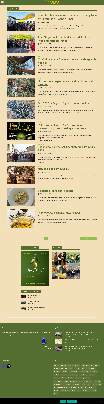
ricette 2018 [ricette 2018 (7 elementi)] (64, 390)
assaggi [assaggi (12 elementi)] (77, 365)
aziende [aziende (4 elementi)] (96, 365)
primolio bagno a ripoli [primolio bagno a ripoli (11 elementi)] (60, 387)
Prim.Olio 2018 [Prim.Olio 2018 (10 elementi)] (58, 384)
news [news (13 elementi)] (88, 375)
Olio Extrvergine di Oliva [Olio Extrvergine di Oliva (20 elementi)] (61, 381)
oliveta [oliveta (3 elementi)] (86, 381)
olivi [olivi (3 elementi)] (91, 381)
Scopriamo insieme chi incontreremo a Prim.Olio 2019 (66, 148)
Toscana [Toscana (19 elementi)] (93, 390)
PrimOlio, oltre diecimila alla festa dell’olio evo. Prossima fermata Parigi (65, 39)
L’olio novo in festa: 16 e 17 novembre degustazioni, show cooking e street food (62, 127)
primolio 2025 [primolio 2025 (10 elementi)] (97, 384)
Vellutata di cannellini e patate (55, 190)
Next (87, 238)
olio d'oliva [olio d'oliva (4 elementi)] (70, 378)
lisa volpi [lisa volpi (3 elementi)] (82, 375)
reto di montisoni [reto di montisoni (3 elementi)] (90, 387)
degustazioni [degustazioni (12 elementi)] (69, 368)
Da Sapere (41, 144)
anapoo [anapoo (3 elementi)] (70, 365)
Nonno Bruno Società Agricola (37, 307)
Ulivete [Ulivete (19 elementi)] (56, 394)
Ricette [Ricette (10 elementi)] (56, 390)
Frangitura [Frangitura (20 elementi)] (57, 371)
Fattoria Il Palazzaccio (34, 301)
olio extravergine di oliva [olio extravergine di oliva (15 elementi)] (83, 378)
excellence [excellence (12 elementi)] (92, 368)
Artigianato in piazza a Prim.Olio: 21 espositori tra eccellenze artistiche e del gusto (80, 347)
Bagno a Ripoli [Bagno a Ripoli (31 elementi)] (58, 368)
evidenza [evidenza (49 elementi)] (84, 368)
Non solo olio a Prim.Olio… (53, 168)
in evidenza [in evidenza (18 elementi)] (93, 371)
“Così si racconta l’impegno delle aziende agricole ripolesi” (67, 61)
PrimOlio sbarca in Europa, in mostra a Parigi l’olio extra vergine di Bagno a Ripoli (67, 17)
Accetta (63, 401)
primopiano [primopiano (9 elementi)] (72, 387)
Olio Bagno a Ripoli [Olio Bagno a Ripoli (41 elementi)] (59, 378)
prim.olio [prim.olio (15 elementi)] (97, 381)
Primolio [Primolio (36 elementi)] (67, 384)
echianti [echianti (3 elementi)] (77, 368)
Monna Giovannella (34, 295)
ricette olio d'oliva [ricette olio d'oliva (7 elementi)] (75, 390)
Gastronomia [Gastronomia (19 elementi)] (73, 371)
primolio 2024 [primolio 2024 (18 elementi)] (86, 384)
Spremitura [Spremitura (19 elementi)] (85, 390)
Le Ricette (41, 188)
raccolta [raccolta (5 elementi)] (80, 387)
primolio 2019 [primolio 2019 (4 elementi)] (76, 384)
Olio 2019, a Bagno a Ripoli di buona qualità (63, 103)
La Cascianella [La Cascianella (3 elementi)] (66, 375)
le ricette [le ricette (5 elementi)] (75, 375)
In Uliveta (41, 56)
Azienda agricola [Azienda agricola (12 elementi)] (87, 365)
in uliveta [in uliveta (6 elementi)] (57, 375)
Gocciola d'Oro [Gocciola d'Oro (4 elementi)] (84, 371)
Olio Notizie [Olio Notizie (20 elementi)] (73, 381)
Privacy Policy (72, 401)
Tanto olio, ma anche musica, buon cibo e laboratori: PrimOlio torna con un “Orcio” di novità (81, 333)
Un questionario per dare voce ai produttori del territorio (65, 83)
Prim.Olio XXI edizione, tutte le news (59, 212)
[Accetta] (102, 401)
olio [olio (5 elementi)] (93, 375)
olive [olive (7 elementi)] (80, 381)
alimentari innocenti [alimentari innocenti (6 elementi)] (60, 365)
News (39, 13)
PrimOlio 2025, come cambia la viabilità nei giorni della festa (83, 340)
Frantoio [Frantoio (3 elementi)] (65, 371)
